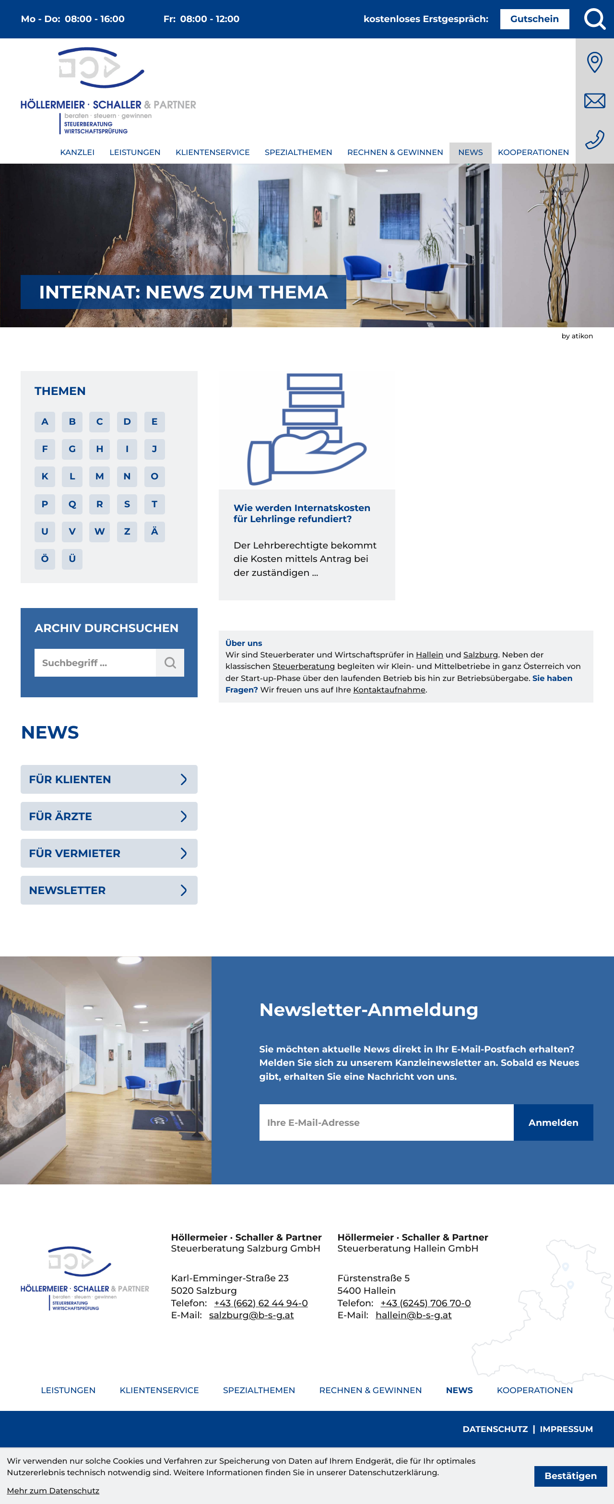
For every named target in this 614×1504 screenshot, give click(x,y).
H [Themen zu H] (99, 448)
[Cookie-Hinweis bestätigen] (570, 1476)
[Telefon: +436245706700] (425, 1303)
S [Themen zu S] (127, 504)
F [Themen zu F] (44, 448)
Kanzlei (77, 152)
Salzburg (480, 655)
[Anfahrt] (594, 62)
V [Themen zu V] (72, 531)
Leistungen (135, 152)
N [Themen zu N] (126, 476)
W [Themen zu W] (99, 531)
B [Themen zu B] (72, 421)
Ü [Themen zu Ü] (72, 558)
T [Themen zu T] (154, 504)
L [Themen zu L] (72, 476)
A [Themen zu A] (44, 421)
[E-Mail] (387, 1122)
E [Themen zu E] (155, 421)
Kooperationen (533, 152)
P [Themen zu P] (45, 504)
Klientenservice (213, 152)
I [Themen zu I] (127, 448)
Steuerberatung (303, 666)
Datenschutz (495, 1429)
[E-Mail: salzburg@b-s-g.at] (594, 100)
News (470, 152)
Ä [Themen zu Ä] (154, 531)
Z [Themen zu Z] (127, 531)
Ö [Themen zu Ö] (44, 558)
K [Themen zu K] (44, 476)
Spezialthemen (298, 152)
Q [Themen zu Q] (72, 504)
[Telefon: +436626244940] (594, 139)
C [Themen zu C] (99, 421)
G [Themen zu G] (72, 448)
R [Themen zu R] (99, 504)
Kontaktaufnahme (389, 690)
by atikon (577, 336)
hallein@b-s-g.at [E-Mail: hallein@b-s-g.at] (414, 1315)
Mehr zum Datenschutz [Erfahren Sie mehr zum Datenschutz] (53, 1491)
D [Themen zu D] (127, 421)
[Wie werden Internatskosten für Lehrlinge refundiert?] (307, 486)
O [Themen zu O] (154, 476)
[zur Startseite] (108, 93)
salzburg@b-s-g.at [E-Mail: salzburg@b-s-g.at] (251, 1315)
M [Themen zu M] (99, 476)
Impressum (566, 1429)
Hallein (429, 655)
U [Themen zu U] (44, 531)
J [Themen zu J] (154, 448)
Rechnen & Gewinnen (395, 152)
